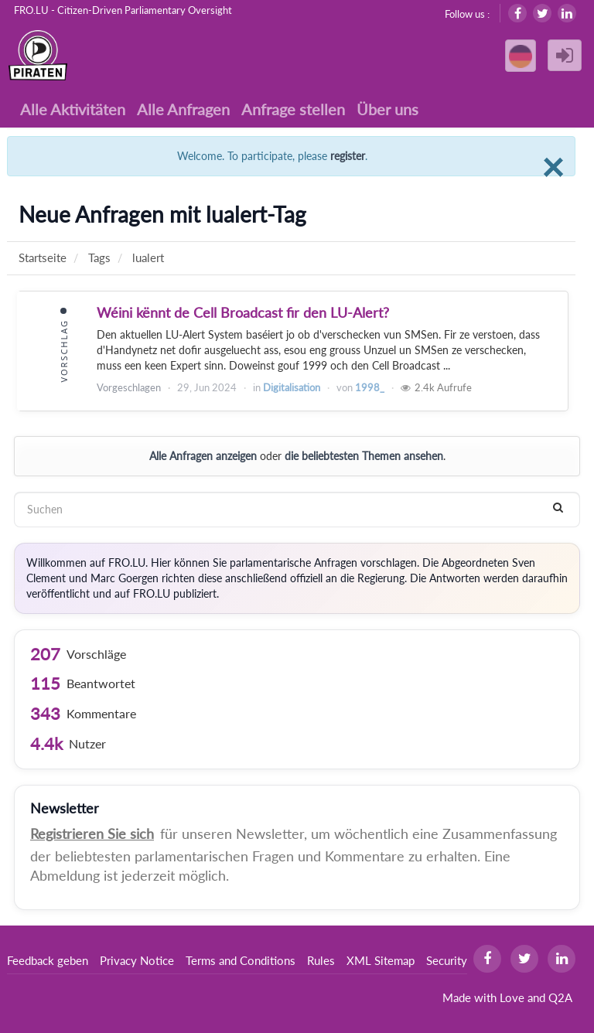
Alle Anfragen (183, 109)
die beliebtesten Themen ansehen (364, 455)
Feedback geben (47, 960)
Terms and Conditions (240, 960)
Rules (321, 960)
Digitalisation (291, 387)
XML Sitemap (380, 960)
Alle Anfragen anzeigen (203, 455)
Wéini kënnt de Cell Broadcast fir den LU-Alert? (243, 312)
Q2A (560, 997)
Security (446, 960)
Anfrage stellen (293, 109)
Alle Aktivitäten (72, 109)
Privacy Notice (137, 960)
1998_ (369, 387)
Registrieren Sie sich (92, 833)
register (347, 155)
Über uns (387, 109)
